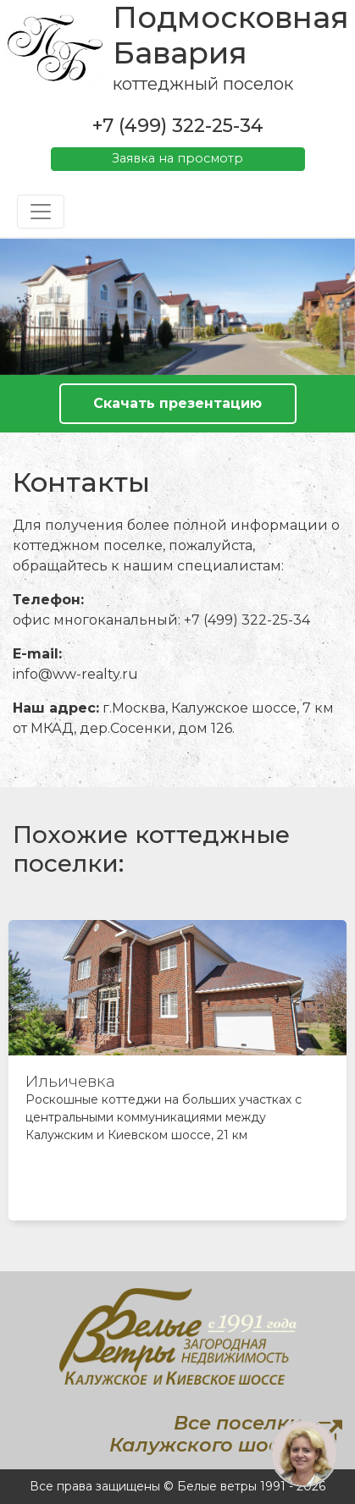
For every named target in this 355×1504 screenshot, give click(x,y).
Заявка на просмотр (177, 158)
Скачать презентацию (177, 403)
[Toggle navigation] (40, 212)
